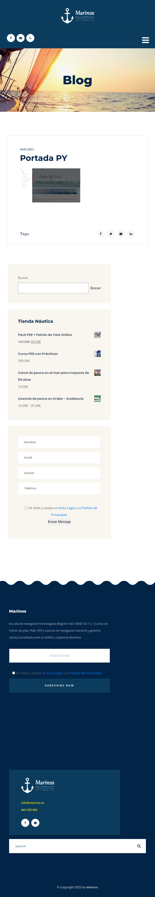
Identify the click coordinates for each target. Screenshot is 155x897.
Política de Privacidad (85, 673)
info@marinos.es (32, 803)
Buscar (23, 277)
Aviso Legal (66, 508)
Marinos (92, 887)
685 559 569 (29, 810)
